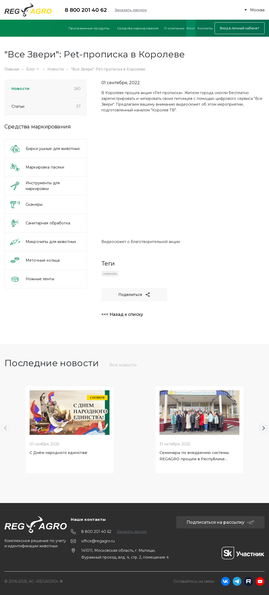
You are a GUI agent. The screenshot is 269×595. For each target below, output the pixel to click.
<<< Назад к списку (122, 314)
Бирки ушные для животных (44, 148)
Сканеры (25, 204)
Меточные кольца (34, 260)
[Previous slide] (5, 428)
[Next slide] (263, 428)
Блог (32, 69)
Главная (11, 69)
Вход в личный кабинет (239, 28)
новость (110, 273)
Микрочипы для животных (42, 241)
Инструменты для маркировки (34, 185)
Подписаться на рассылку (220, 522)
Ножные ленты (31, 278)
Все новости (123, 365)
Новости (55, 69)
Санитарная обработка (39, 223)
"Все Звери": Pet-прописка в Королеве (108, 69)
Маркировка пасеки (36, 167)
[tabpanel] (69, 428)
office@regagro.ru (98, 541)
